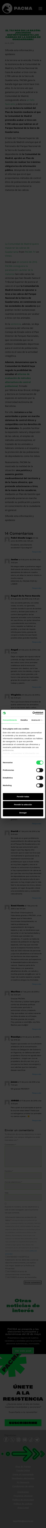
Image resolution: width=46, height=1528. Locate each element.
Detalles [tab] (24, 720)
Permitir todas (23, 797)
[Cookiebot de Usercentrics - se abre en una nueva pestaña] (32, 713)
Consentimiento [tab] (10, 720)
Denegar (23, 813)
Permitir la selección (23, 805)
